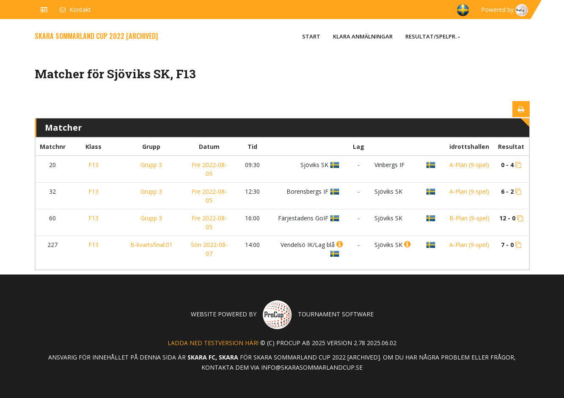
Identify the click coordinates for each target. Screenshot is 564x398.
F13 (93, 165)
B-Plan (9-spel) (469, 218)
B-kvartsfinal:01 (151, 245)
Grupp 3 (151, 165)
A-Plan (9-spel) (469, 165)
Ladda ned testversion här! (213, 343)
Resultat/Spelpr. (432, 36)
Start (311, 36)
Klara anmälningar (363, 36)
